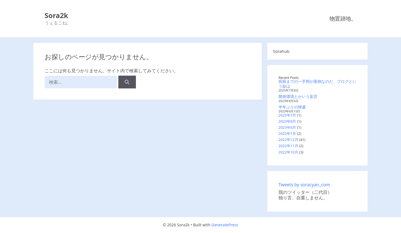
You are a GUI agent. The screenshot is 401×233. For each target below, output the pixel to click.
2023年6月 (287, 127)
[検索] (127, 82)
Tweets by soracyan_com (304, 185)
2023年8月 (287, 121)
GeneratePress (224, 224)
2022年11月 (288, 145)
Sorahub (281, 51)
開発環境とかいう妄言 (297, 96)
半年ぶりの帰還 (292, 107)
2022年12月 (288, 139)
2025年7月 (287, 115)
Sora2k (56, 15)
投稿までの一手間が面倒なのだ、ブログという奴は (317, 84)
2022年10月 (288, 152)
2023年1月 (287, 133)
